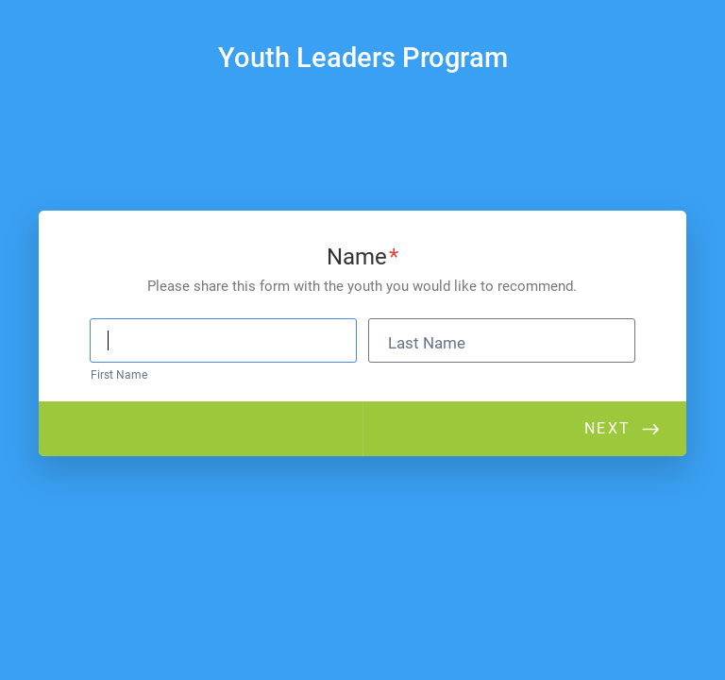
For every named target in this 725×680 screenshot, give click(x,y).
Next (607, 428)
